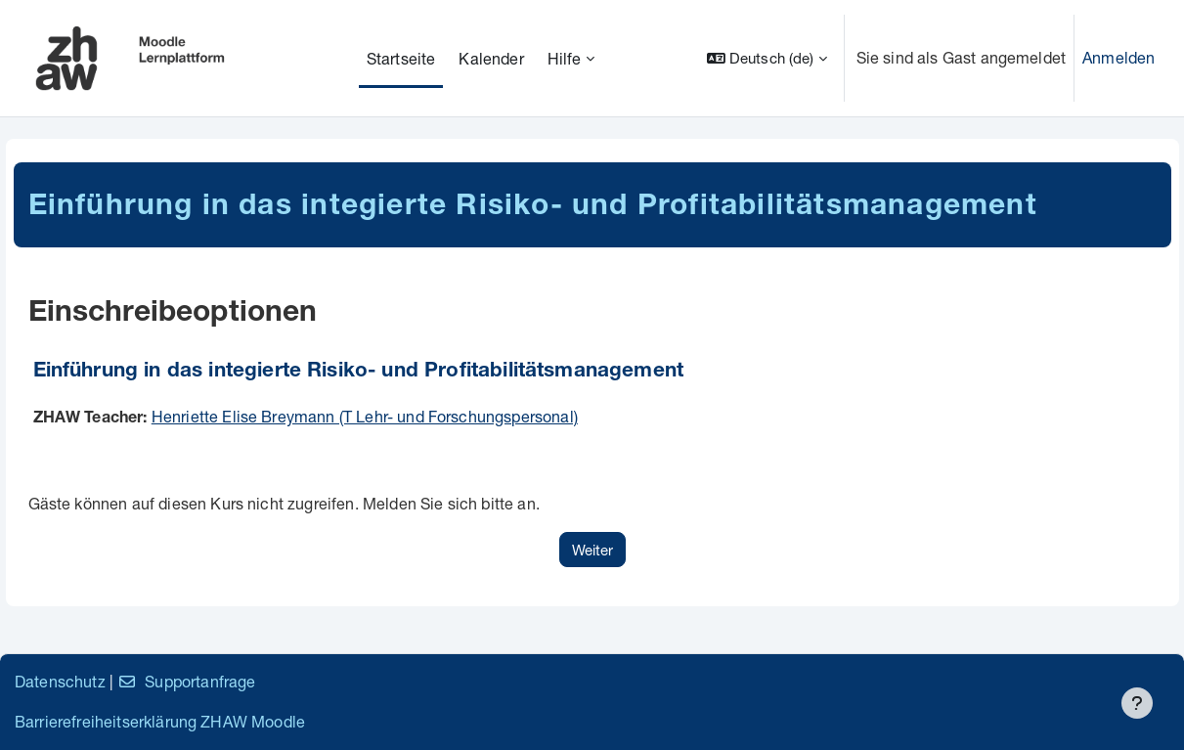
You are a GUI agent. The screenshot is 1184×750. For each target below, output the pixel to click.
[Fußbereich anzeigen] (1137, 703)
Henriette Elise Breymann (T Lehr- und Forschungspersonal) (365, 416)
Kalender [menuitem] (491, 58)
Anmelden (1118, 57)
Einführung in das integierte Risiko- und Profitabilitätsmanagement (358, 372)
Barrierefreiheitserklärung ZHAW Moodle (160, 721)
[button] (767, 58)
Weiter (592, 549)
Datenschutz (60, 681)
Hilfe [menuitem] (565, 58)
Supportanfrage (186, 681)
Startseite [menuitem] (401, 58)
